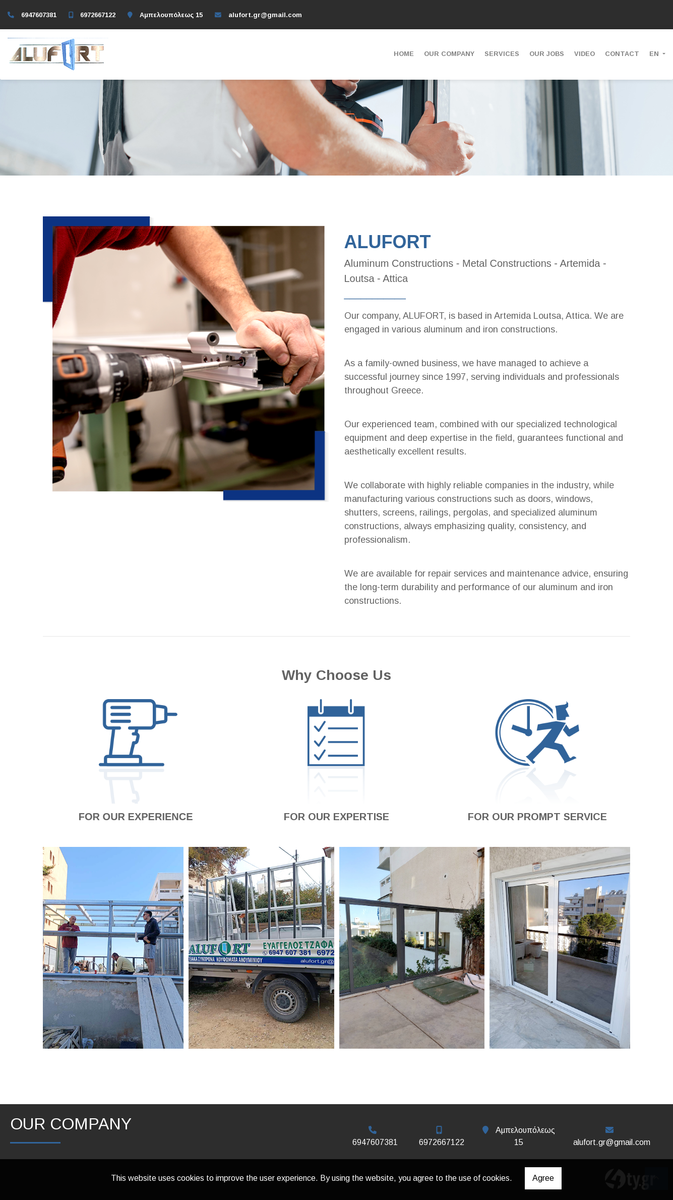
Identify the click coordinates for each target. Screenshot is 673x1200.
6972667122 (97, 15)
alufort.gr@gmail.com (265, 15)
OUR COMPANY (449, 54)
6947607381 (38, 15)
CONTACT (622, 54)
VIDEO (584, 54)
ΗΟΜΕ (404, 54)
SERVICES (501, 54)
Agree (543, 1178)
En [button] (655, 54)
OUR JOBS (546, 54)
